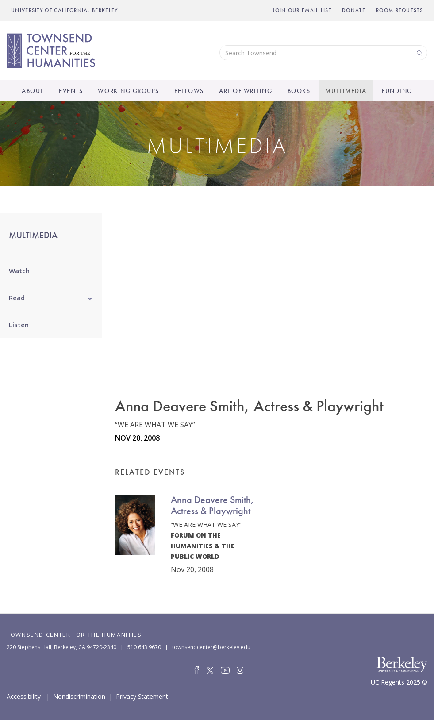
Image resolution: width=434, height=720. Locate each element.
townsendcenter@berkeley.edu (211, 647)
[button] (90, 297)
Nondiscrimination (79, 695)
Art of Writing (245, 91)
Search (418, 52)
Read (17, 297)
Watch (19, 270)
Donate (353, 10)
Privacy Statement (142, 695)
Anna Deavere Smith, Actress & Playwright (212, 505)
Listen (19, 324)
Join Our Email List (302, 10)
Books (299, 91)
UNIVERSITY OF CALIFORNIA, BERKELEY (64, 10)
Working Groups (128, 91)
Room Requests (399, 10)
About (33, 91)
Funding (397, 91)
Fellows (189, 91)
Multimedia (345, 91)
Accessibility (24, 695)
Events (71, 91)
